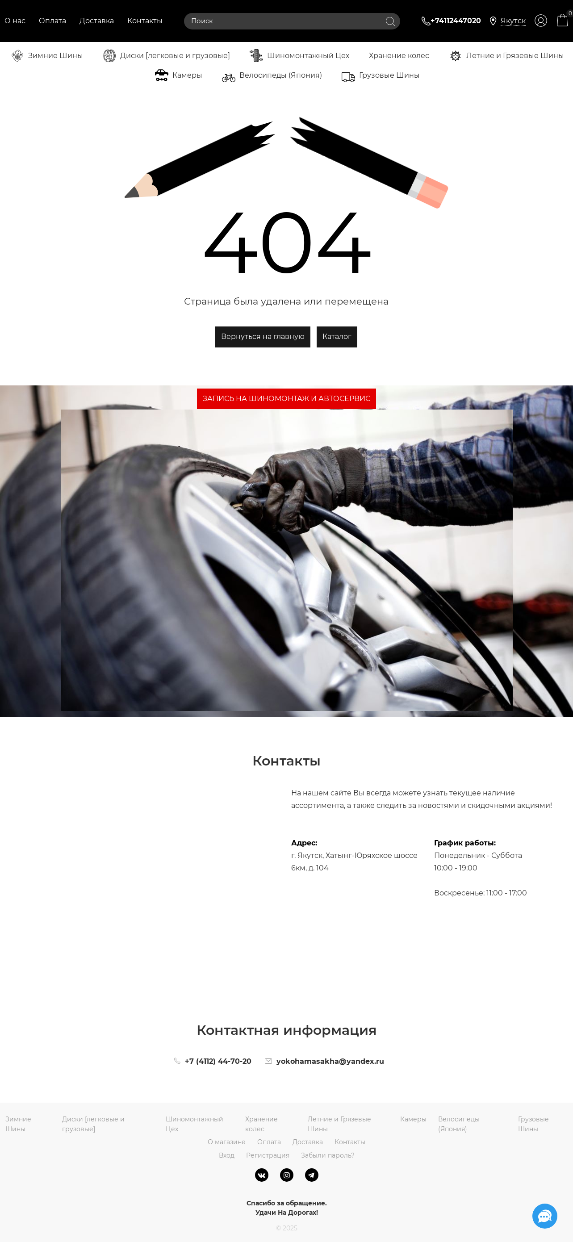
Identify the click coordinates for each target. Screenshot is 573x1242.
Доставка (96, 21)
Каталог (336, 336)
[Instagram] (286, 1175)
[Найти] (390, 21)
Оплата (52, 21)
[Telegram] (311, 1175)
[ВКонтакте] (261, 1175)
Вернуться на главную (263, 336)
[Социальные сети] (544, 1216)
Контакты (145, 21)
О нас (14, 21)
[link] (513, 21)
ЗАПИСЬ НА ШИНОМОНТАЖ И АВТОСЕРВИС (286, 398)
